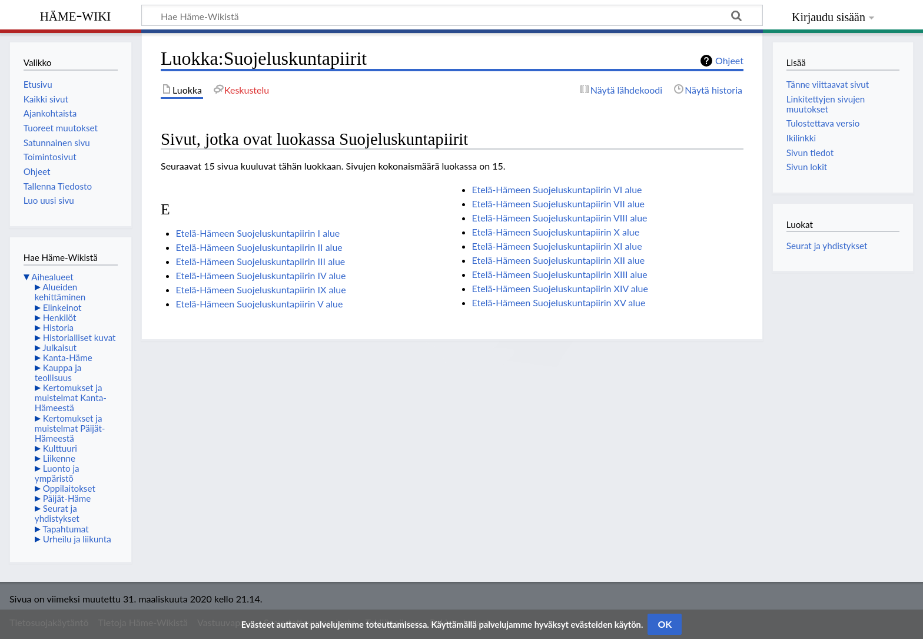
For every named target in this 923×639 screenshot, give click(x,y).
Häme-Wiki (75, 14)
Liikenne (59, 458)
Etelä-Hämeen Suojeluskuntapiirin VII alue (558, 203)
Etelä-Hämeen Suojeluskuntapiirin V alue (259, 303)
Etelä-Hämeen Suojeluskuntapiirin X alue (556, 231)
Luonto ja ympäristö (57, 473)
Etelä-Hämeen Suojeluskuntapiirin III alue (261, 261)
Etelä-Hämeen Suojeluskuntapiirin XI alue (557, 245)
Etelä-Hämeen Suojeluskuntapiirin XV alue (559, 302)
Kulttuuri (60, 448)
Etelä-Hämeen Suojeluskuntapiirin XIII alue (560, 274)
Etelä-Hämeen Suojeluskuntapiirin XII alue (558, 260)
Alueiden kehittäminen (60, 292)
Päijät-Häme (67, 498)
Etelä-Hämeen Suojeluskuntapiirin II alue (259, 247)
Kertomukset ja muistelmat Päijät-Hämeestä (70, 428)
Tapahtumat (65, 529)
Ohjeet (729, 60)
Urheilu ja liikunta (77, 539)
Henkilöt (60, 317)
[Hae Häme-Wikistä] (452, 15)
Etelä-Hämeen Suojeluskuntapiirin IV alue (261, 275)
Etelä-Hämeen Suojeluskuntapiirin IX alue (261, 289)
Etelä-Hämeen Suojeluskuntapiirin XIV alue (560, 288)
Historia (58, 327)
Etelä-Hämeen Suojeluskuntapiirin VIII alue (560, 217)
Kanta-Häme (67, 357)
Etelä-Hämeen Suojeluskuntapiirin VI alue (557, 189)
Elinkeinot (62, 307)
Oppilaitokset (69, 488)
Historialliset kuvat (79, 337)
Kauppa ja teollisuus (58, 372)
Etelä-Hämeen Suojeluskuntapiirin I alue (258, 233)
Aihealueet (52, 277)
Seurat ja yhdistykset (57, 513)
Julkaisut (59, 347)
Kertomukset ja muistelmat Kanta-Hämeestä (71, 397)
